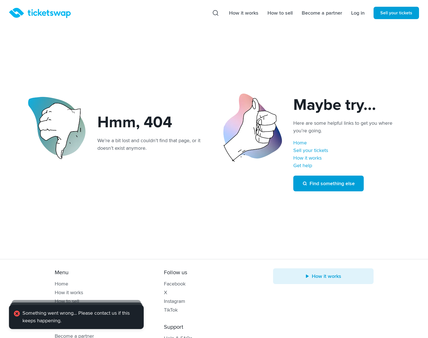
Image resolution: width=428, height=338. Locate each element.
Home (300, 143)
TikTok (171, 310)
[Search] (215, 12)
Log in (358, 13)
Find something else (328, 183)
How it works (243, 13)
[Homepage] (40, 13)
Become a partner (322, 13)
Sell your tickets (396, 13)
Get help (302, 165)
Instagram (174, 301)
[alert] (76, 317)
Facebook (175, 284)
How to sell (280, 13)
